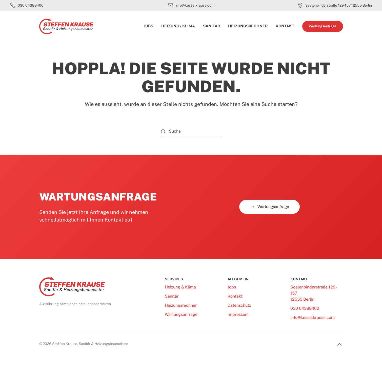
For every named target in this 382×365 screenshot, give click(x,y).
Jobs (148, 26)
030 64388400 (27, 5)
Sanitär (211, 26)
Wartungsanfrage (322, 26)
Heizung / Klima (178, 26)
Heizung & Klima (180, 287)
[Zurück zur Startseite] (66, 26)
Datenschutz (239, 305)
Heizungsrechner (248, 26)
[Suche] (191, 131)
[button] (339, 344)
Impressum (238, 314)
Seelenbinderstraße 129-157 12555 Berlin (335, 5)
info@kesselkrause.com (191, 5)
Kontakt (285, 26)
